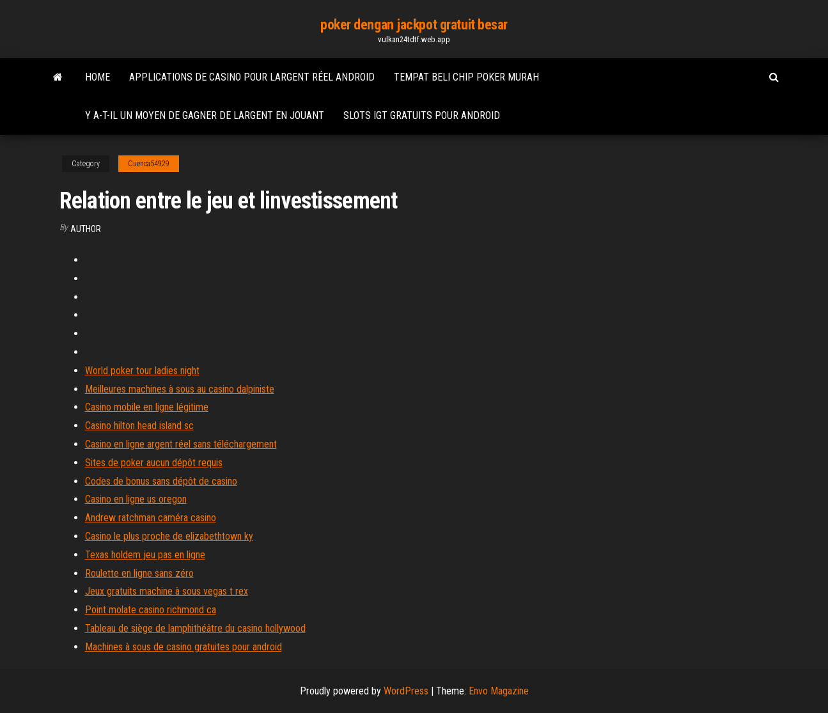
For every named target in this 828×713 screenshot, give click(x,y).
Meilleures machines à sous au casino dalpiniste (179, 389)
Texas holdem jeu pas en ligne (145, 555)
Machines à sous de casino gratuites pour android (183, 647)
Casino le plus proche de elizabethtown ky (169, 536)
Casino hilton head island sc (139, 425)
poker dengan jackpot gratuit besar (414, 25)
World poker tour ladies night (142, 370)
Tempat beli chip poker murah (466, 77)
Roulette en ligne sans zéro (139, 573)
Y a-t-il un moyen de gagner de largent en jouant (204, 115)
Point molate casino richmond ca (150, 610)
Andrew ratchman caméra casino (150, 518)
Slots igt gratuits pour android (421, 115)
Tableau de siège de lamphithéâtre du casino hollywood (195, 628)
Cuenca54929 (148, 163)
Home (97, 77)
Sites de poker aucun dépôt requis (154, 463)
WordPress (406, 691)
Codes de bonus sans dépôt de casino (161, 481)
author (85, 229)
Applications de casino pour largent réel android (252, 77)
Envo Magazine (499, 691)
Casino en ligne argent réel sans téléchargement (181, 444)
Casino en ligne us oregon (136, 499)
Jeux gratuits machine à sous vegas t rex (166, 591)
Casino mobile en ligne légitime (146, 407)
